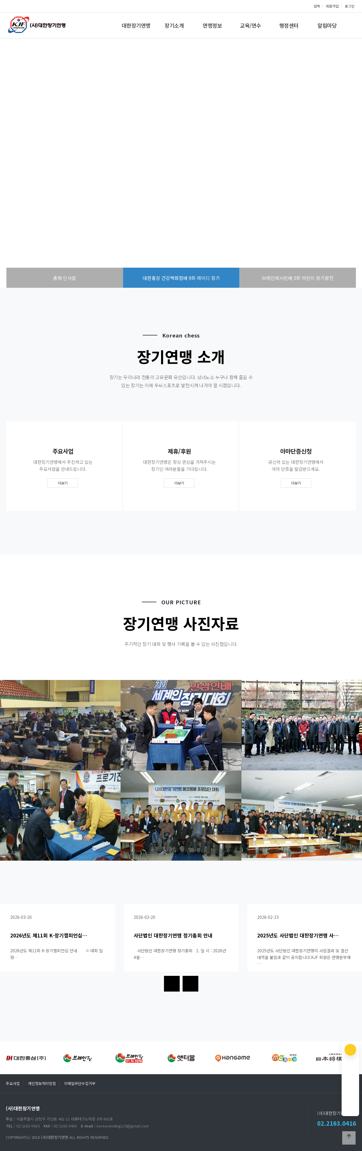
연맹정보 (212, 25)
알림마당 (327, 25)
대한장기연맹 (136, 25)
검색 (316, 5)
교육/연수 (250, 25)
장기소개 (174, 25)
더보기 (63, 482)
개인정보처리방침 (42, 1083)
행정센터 (289, 25)
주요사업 (13, 1083)
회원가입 (332, 5)
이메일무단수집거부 (80, 1083)
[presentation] (172, 984)
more (181, 189)
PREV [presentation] (19, 166)
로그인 (349, 5)
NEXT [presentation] (342, 166)
